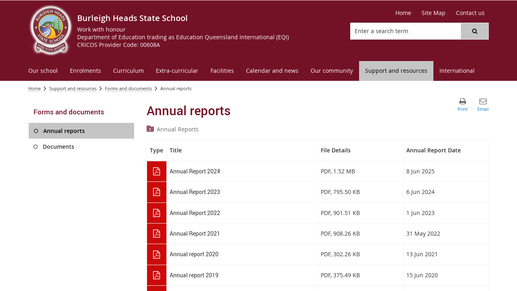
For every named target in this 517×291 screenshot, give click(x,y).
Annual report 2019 (194, 275)
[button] (474, 31)
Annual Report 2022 (195, 213)
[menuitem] (43, 71)
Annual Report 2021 (195, 233)
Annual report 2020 (194, 254)
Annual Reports (178, 129)
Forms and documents (128, 88)
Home (34, 88)
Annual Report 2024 (195, 171)
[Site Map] (434, 12)
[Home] (403, 12)
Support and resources (73, 88)
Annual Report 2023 (195, 192)
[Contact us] (470, 12)
